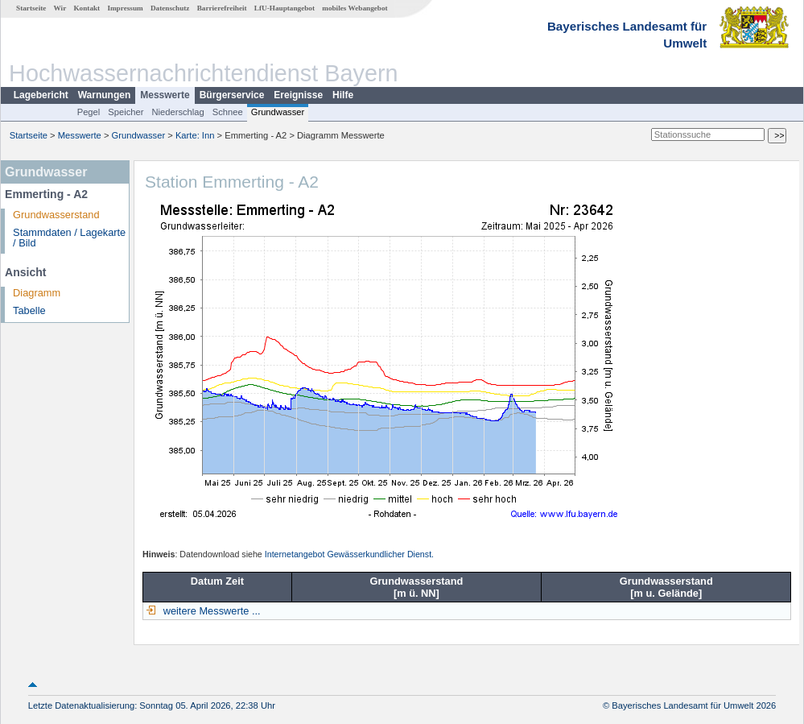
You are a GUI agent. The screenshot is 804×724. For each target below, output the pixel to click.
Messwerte (164, 95)
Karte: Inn (195, 135)
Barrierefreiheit (222, 8)
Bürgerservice (232, 95)
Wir (60, 8)
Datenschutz (170, 8)
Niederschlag (177, 112)
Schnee (227, 112)
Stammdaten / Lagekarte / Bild (69, 237)
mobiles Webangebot (354, 8)
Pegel (89, 112)
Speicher (125, 112)
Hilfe (342, 95)
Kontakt (86, 8)
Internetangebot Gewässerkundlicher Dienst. (349, 554)
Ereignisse (298, 95)
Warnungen (104, 95)
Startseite (31, 8)
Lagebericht (41, 95)
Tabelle (29, 310)
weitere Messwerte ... (210, 611)
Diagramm (36, 293)
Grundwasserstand (56, 215)
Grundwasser (278, 112)
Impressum (124, 8)
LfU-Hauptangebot (284, 8)
